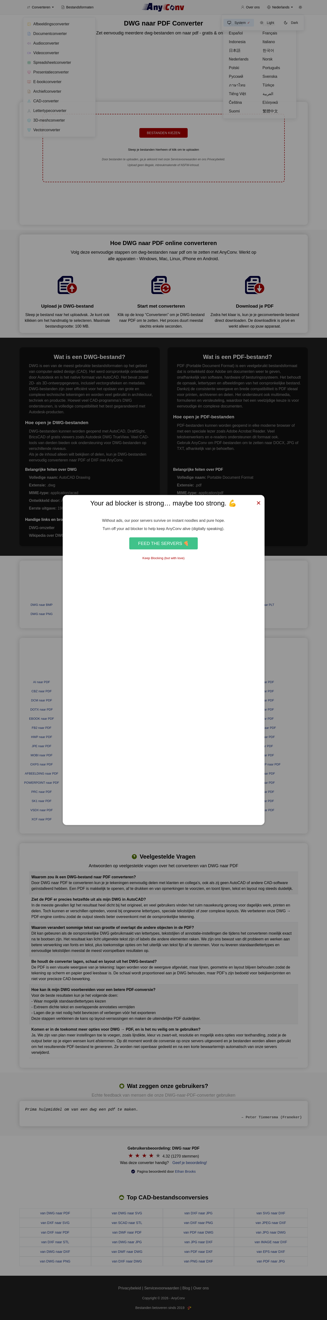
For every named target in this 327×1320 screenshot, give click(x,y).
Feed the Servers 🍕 (163, 543)
